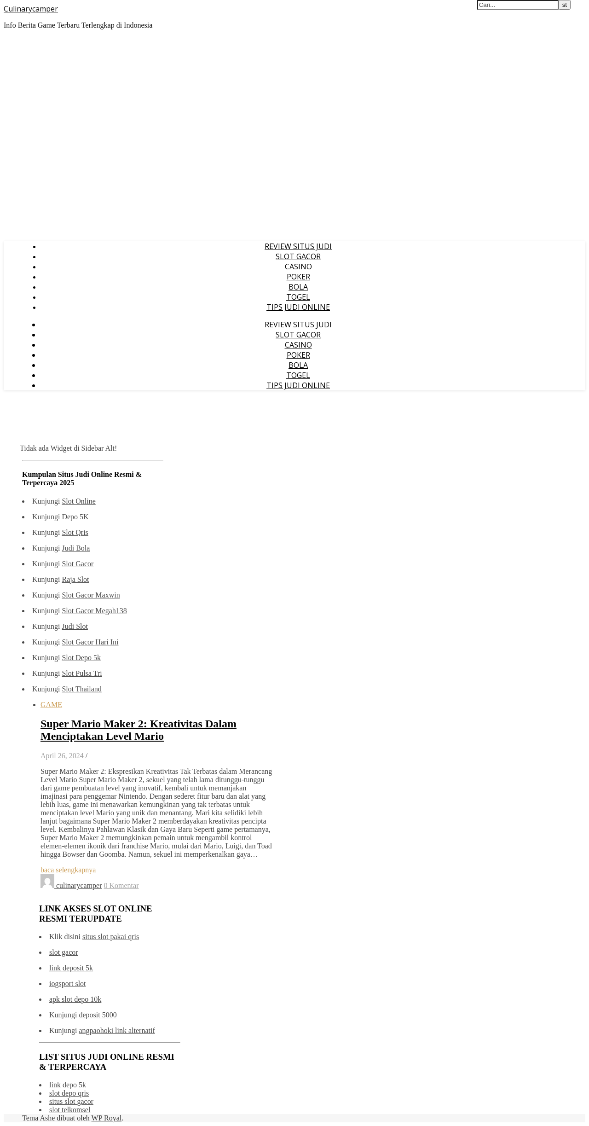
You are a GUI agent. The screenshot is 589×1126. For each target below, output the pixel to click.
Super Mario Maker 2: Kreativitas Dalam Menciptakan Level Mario (138, 730)
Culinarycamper (31, 9)
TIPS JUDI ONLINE (298, 307)
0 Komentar (121, 885)
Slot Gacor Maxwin (91, 595)
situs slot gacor (71, 1101)
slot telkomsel (69, 1110)
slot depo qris (69, 1093)
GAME (51, 704)
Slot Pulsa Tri (82, 673)
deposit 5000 (97, 1015)
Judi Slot (74, 626)
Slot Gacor (77, 564)
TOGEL (298, 297)
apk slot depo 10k (75, 999)
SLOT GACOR (298, 256)
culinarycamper (79, 885)
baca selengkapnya (68, 870)
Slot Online (78, 501)
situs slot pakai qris (110, 936)
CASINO (298, 266)
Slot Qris (75, 532)
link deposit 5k (71, 968)
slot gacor (63, 952)
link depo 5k (67, 1085)
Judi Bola (76, 548)
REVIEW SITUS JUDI (298, 246)
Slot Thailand (81, 689)
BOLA (298, 287)
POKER (298, 277)
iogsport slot (67, 983)
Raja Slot (75, 579)
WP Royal (107, 1118)
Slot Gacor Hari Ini (90, 642)
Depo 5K (75, 517)
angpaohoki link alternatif (117, 1030)
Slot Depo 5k (81, 658)
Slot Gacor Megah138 (94, 611)
